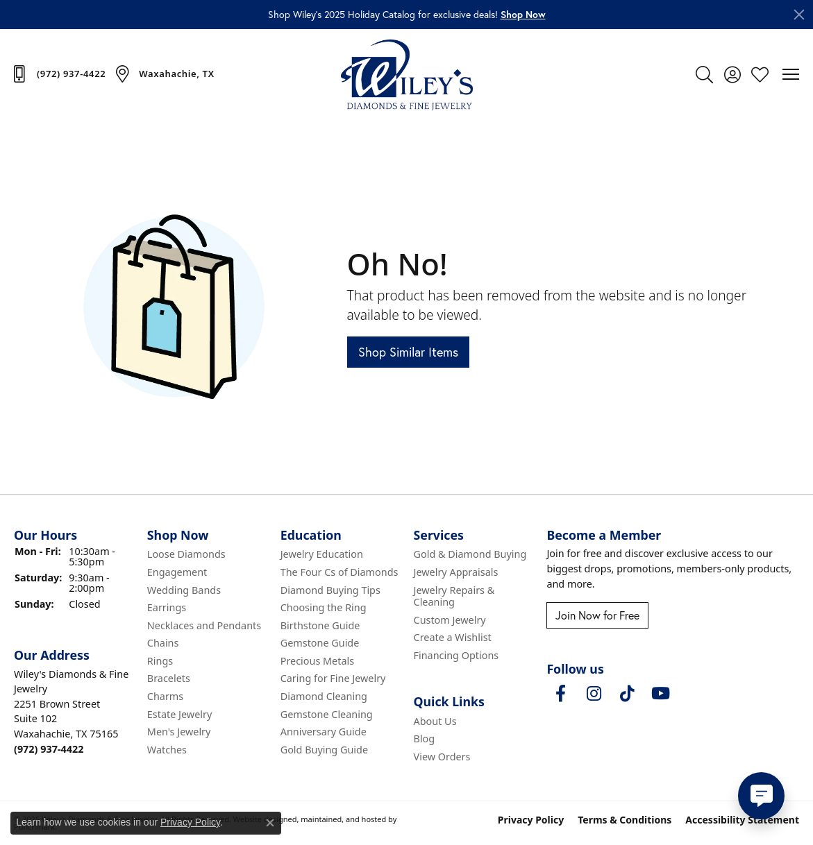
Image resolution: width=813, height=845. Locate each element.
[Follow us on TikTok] (627, 694)
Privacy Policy (531, 821)
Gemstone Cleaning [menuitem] (326, 714)
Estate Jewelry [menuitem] (179, 714)
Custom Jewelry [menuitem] (450, 620)
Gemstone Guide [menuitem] (320, 644)
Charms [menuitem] (165, 696)
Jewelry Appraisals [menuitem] (456, 572)
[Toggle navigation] (791, 74)
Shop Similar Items (408, 351)
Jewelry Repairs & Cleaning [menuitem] (454, 596)
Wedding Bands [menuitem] (184, 590)
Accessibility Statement (742, 821)
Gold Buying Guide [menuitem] (324, 750)
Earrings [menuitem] (166, 607)
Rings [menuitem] (160, 661)
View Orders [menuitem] (442, 757)
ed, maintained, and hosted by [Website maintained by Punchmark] (342, 819)
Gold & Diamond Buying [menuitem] (470, 555)
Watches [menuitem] (167, 750)
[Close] (799, 14)
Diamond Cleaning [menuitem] (323, 696)
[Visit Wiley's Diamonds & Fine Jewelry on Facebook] (560, 694)
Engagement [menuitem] (177, 572)
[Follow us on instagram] (593, 694)
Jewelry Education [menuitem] (321, 555)
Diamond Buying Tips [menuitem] (330, 590)
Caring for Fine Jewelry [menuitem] (333, 679)
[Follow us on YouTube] (660, 694)
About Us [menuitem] (435, 721)
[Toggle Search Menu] (704, 74)
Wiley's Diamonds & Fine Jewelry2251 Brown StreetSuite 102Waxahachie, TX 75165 (71, 711)
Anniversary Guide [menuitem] (323, 732)
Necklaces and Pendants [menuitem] (204, 626)
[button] (523, 14)
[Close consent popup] (270, 823)
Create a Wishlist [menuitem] (453, 638)
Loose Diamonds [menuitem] (186, 555)
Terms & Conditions (624, 821)
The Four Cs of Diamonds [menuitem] (339, 572)
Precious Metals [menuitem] (317, 661)
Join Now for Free (597, 615)
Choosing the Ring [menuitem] (323, 607)
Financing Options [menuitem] (456, 655)
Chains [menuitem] (163, 644)
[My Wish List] (760, 74)
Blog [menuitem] (424, 739)
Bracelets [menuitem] (168, 679)
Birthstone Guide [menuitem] (320, 626)
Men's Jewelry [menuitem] (179, 732)
